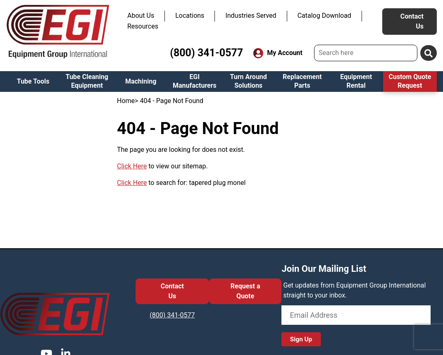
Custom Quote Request (409, 81)
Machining (140, 81)
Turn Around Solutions (248, 81)
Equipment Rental (356, 81)
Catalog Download (324, 15)
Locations (189, 15)
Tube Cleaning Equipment (87, 81)
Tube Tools (33, 81)
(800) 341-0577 (206, 53)
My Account (277, 53)
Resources (142, 26)
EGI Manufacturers (195, 81)
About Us (140, 15)
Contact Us (412, 21)
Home (126, 101)
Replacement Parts (302, 81)
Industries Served (250, 15)
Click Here (132, 166)
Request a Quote (245, 291)
